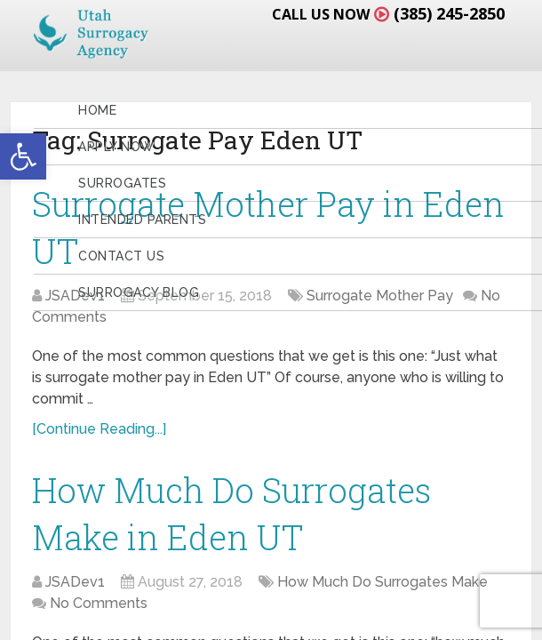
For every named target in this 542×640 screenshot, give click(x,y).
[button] (23, 156)
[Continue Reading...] (99, 428)
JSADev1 (75, 581)
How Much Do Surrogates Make (382, 581)
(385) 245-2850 (449, 13)
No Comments (98, 603)
